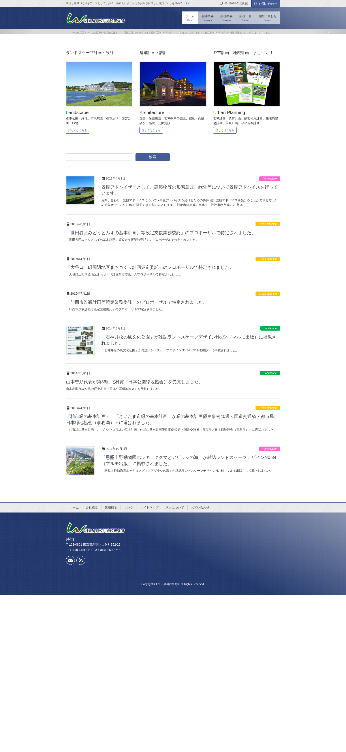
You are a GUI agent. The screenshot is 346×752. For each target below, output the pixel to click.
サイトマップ (149, 664)
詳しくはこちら (77, 287)
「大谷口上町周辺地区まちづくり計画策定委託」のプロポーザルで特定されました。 (150, 424)
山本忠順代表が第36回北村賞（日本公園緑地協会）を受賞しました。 (134, 538)
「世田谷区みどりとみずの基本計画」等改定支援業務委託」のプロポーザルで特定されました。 (161, 389)
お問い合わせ (265, 4)
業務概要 (111, 664)
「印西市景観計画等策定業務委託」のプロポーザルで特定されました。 (136, 459)
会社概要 (92, 664)
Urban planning (268, 381)
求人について (174, 664)
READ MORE (172, 126)
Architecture (270, 335)
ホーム (74, 664)
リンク (128, 664)
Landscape (270, 485)
